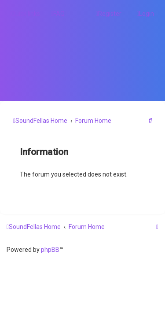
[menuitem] (58, 13)
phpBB (50, 249)
